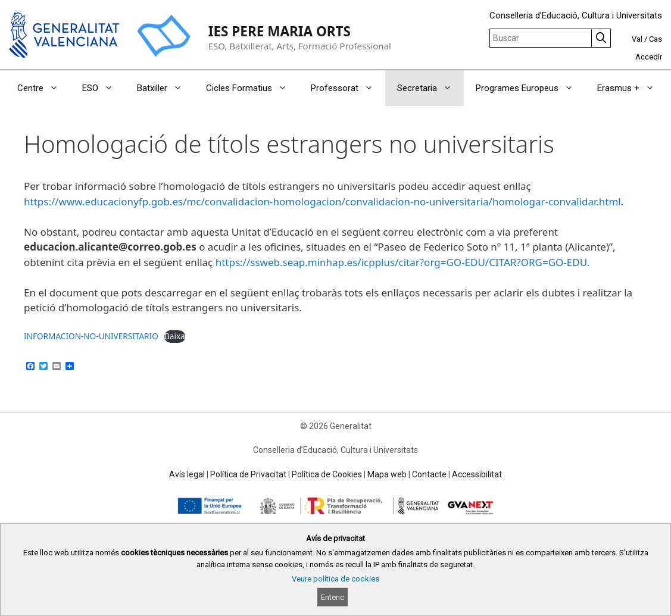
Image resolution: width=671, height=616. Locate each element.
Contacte (429, 474)
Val (637, 39)
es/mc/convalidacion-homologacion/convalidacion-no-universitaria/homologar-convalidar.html (396, 201)
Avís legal (187, 474)
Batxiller (165, 88)
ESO (103, 88)
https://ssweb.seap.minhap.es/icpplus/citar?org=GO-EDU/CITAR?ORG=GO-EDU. (403, 262)
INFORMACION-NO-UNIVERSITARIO (91, 336)
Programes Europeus (530, 88)
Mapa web (387, 474)
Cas (655, 39)
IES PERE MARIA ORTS (279, 31)
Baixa (174, 336)
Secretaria (430, 88)
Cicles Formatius (252, 88)
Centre (43, 88)
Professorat (348, 88)
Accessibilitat (477, 474)
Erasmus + (631, 88)
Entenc (332, 597)
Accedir (648, 56)
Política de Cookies (327, 474)
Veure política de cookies (335, 578)
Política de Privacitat (248, 474)
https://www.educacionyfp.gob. (98, 201)
